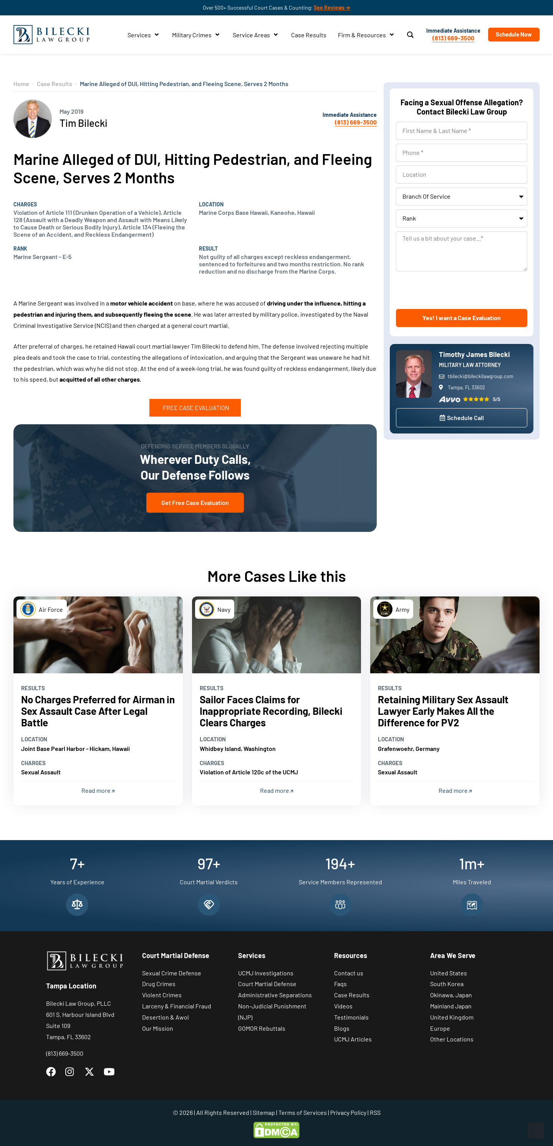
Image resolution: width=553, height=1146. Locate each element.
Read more (97, 790)
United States (448, 973)
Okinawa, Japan (451, 994)
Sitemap (264, 1112)
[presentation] (454, 290)
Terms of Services (302, 1112)
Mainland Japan (451, 1006)
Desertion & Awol (165, 1017)
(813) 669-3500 (453, 38)
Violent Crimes (162, 994)
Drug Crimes (159, 983)
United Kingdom (452, 1017)
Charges (25, 204)
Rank (20, 248)
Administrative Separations (275, 994)
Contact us (348, 973)
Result (208, 248)
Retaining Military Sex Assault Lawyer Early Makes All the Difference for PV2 (443, 710)
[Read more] (98, 634)
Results (33, 687)
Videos (343, 1006)
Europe (440, 1028)
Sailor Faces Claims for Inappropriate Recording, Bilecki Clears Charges (271, 710)
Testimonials (351, 1017)
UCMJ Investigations (265, 973)
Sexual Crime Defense (171, 973)
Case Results (54, 83)
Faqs (340, 983)
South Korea (447, 983)
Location (211, 204)
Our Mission (157, 1028)
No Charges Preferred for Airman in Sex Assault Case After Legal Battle (98, 710)
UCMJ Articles (353, 1039)
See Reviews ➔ (332, 7)
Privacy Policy (348, 1112)
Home (21, 83)
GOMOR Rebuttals (261, 1028)
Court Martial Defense (267, 983)
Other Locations (452, 1039)
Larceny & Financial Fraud (176, 1006)
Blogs (341, 1028)
